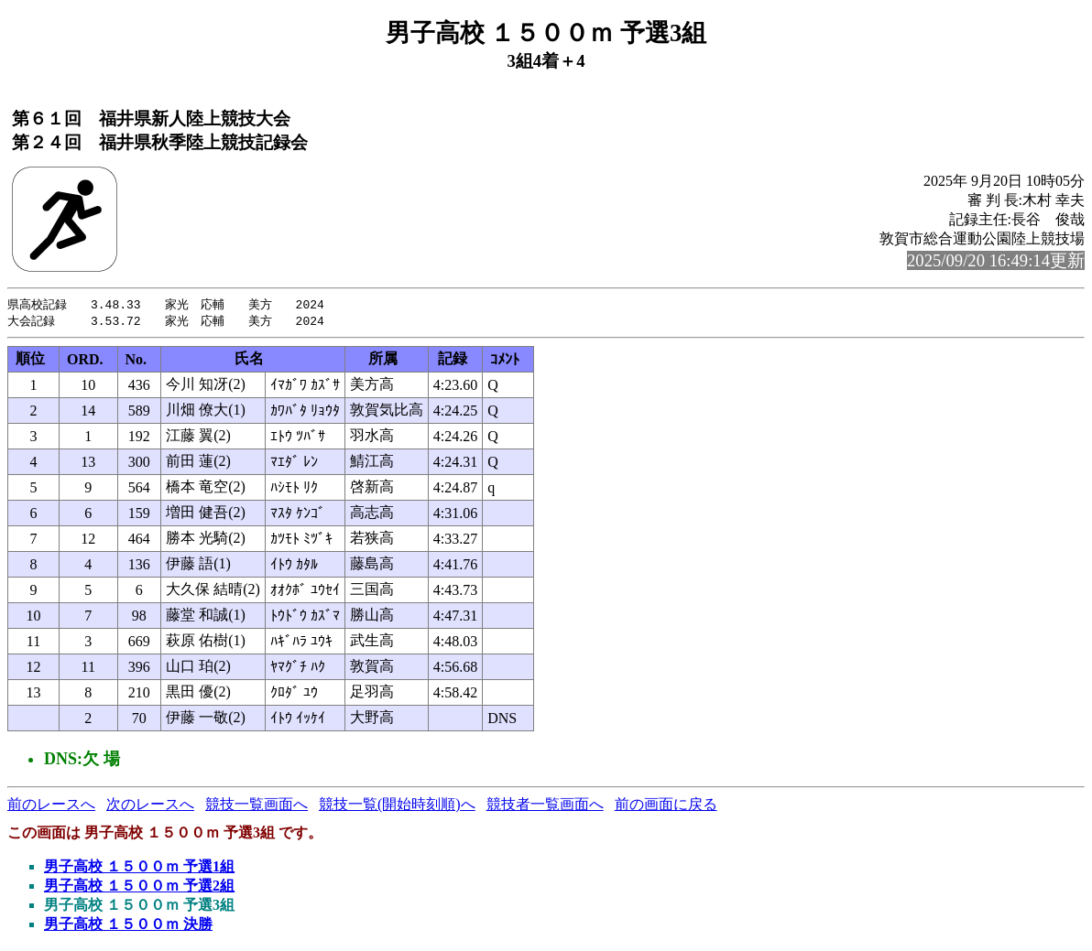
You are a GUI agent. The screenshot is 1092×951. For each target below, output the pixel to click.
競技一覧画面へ (256, 806)
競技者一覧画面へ (545, 806)
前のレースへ (51, 806)
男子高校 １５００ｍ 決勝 (128, 926)
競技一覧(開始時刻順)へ (397, 806)
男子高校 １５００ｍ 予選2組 (139, 887)
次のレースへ (150, 806)
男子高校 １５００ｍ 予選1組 (139, 868)
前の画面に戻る (666, 806)
